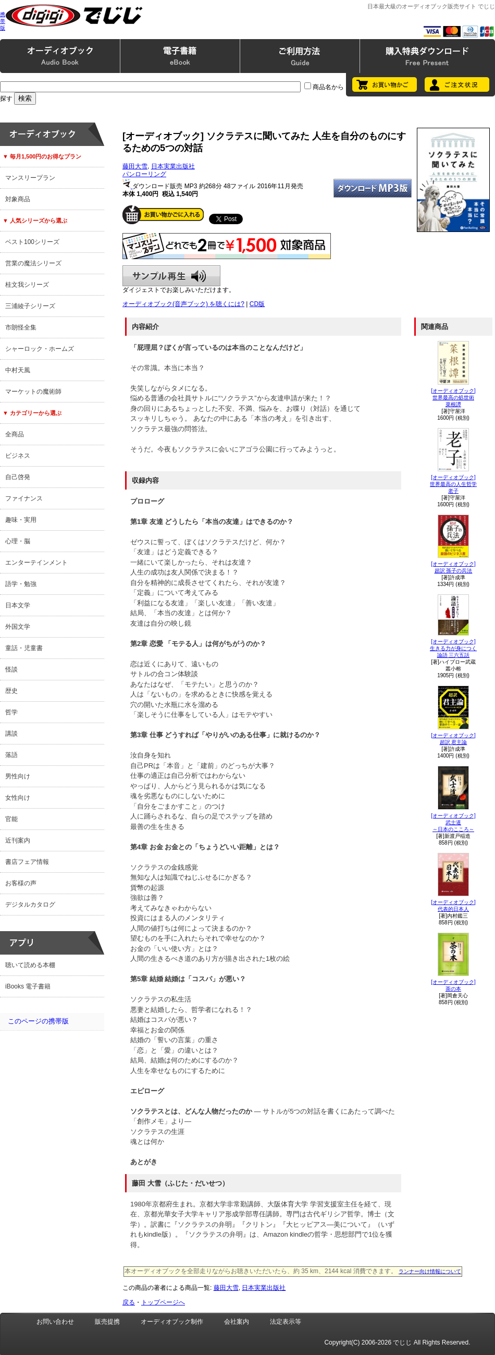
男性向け (17, 776)
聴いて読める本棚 (30, 965)
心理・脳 (17, 541)
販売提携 (107, 1321)
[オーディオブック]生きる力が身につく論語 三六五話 (453, 648)
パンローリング (144, 174)
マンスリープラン (30, 177)
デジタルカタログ (30, 904)
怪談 (11, 669)
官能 (11, 819)
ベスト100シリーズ (32, 242)
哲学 (11, 712)
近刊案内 (17, 840)
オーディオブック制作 (172, 1321)
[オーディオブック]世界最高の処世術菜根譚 (453, 397)
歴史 (11, 690)
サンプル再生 (171, 275)
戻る (128, 1302)
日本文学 (17, 605)
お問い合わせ (55, 1321)
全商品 (14, 434)
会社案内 (236, 1321)
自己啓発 (17, 477)
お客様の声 (20, 883)
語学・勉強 (20, 584)
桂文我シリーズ (27, 284)
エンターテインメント (36, 562)
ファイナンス (24, 498)
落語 (11, 755)
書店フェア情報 (27, 861)
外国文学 (17, 626)
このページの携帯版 (38, 1021)
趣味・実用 (20, 519)
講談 (11, 733)
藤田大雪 (134, 166)
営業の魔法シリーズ (33, 263)
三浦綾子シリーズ (30, 306)
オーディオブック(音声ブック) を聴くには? (183, 304)
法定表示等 (285, 1321)
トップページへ (163, 1302)
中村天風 (17, 370)
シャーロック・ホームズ (39, 348)
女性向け (17, 797)
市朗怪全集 (20, 327)
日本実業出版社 (173, 166)
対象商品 (17, 199)
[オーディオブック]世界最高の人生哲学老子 (453, 484)
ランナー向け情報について (430, 1271)
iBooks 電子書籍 (28, 986)
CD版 (257, 304)
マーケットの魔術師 (33, 391)
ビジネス (17, 455)
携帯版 (2, 21)
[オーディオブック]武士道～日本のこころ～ (453, 822)
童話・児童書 (24, 648)
